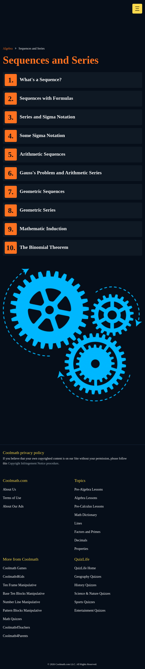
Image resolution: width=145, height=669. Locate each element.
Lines (78, 523)
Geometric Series (38, 210)
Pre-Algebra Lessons (88, 489)
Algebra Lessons (85, 498)
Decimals (80, 540)
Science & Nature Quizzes (92, 593)
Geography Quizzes (87, 576)
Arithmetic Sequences (42, 154)
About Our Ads (13, 506)
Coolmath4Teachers (16, 627)
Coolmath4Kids (13, 576)
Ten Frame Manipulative (19, 585)
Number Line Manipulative (21, 602)
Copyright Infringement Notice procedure (33, 463)
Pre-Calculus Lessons (89, 506)
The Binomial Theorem (44, 247)
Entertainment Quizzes (89, 610)
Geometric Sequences (42, 191)
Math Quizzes (12, 619)
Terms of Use (12, 498)
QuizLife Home (85, 568)
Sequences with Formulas (46, 98)
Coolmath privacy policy (23, 452)
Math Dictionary (85, 515)
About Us (9, 489)
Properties (81, 549)
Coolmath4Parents (15, 636)
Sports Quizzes (84, 602)
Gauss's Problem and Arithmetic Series (61, 172)
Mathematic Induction (43, 228)
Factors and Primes (87, 532)
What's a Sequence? (41, 79)
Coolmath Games (14, 568)
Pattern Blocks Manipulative (22, 610)
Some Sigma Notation (42, 135)
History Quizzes (85, 585)
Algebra (8, 48)
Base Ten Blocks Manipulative (24, 593)
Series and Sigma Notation (47, 117)
